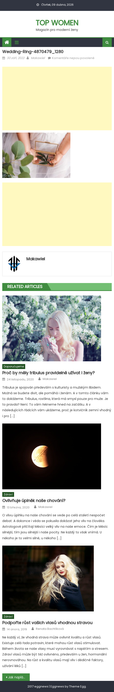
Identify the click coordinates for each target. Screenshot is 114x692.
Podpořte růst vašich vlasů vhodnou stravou (47, 622)
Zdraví (8, 494)
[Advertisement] (57, 98)
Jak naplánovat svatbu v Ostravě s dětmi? (19, 677)
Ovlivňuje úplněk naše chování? (33, 500)
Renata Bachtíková (50, 629)
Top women (57, 23)
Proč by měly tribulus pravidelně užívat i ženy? (48, 372)
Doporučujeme (14, 366)
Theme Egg (77, 686)
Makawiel (38, 58)
